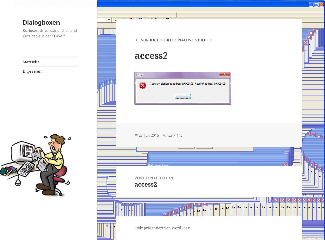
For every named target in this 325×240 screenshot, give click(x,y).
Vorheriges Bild (157, 40)
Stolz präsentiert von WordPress (162, 228)
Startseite (31, 61)
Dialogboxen (41, 22)
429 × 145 (175, 135)
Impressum (32, 71)
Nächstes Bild (192, 40)
